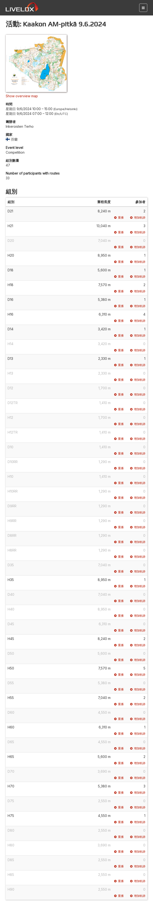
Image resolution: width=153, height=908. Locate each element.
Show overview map (22, 96)
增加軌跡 (137, 217)
